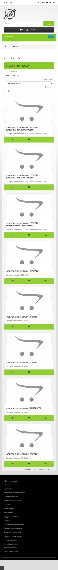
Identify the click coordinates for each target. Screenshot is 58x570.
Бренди (7, 520)
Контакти (7, 505)
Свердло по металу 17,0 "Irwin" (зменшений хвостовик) (22, 176)
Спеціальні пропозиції (13, 532)
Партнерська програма (13, 528)
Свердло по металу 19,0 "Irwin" (22, 270)
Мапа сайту (9, 512)
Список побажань (11, 548)
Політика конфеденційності (15, 492)
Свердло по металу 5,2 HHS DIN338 (24, 407)
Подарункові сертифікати (14, 524)
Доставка (8, 489)
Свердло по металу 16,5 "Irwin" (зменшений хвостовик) (22, 128)
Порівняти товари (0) (11, 75)
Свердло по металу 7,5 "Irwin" (22, 453)
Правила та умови (11, 496)
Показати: (48, 87)
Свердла (15, 46)
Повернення (9, 508)
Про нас (7, 485)
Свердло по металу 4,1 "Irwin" (22, 316)
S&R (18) (14, 72)
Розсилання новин (12, 552)
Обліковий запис (10, 540)
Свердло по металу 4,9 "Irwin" (22, 362)
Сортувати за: (47, 79)
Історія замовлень (11, 544)
